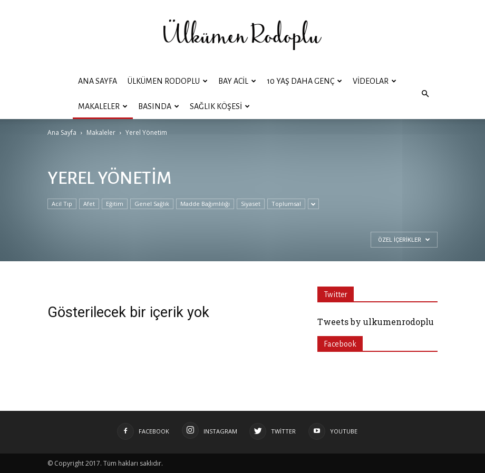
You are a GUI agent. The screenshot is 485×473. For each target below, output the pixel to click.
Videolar (374, 81)
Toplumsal (286, 204)
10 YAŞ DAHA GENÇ (304, 81)
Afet (89, 204)
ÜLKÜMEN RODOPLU (168, 81)
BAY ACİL (237, 81)
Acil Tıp (62, 204)
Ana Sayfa (97, 81)
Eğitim (114, 204)
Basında (158, 106)
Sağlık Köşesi (220, 106)
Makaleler (103, 106)
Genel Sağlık (151, 204)
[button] (425, 93)
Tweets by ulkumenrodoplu (375, 321)
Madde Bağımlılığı (205, 204)
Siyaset (250, 204)
